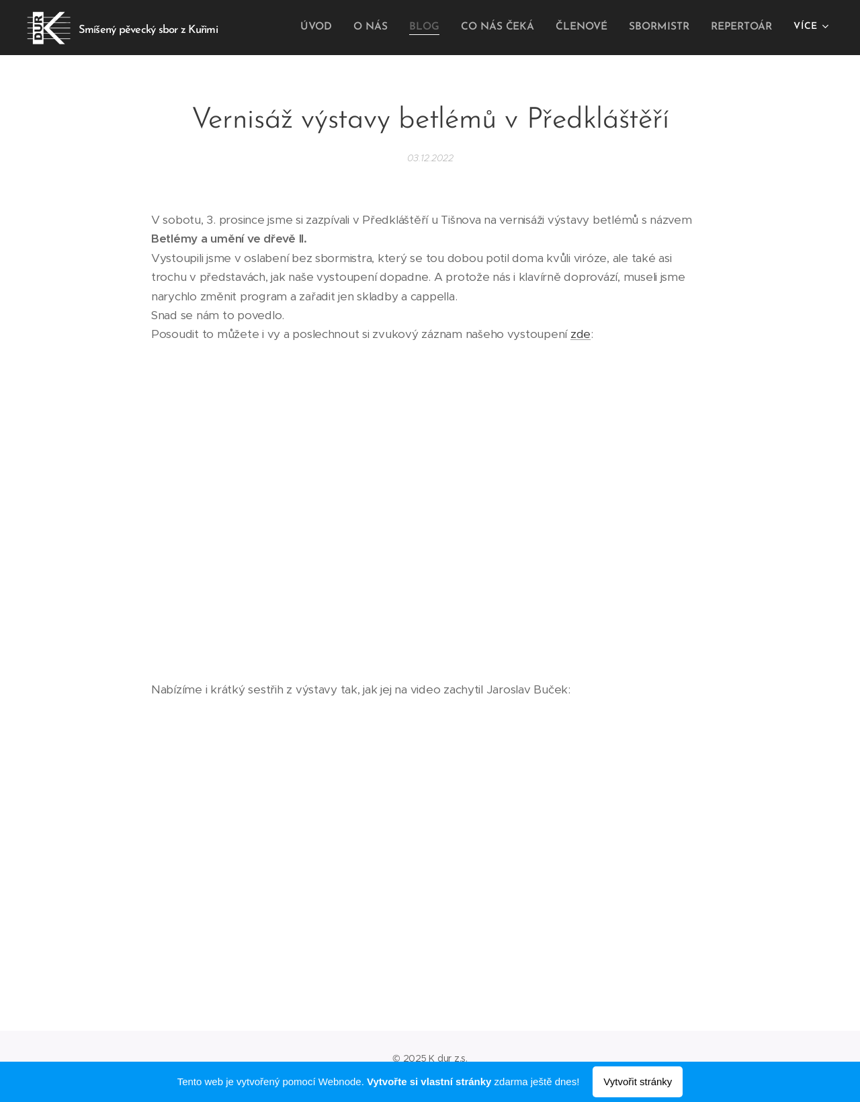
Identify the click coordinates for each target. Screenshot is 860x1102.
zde (580, 334)
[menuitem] (329, 27)
